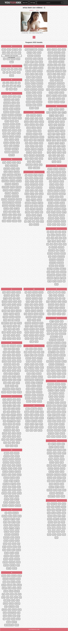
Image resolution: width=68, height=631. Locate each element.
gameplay (51, 121)
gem (63, 155)
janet (9, 304)
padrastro (35, 298)
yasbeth (58, 506)
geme (50, 158)
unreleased (50, 367)
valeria (50, 396)
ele (41, 212)
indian (53, 272)
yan (59, 503)
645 (7, 86)
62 (15, 83)
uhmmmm (49, 327)
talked (53, 313)
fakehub (62, 68)
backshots (5, 205)
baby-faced (10, 174)
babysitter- (7, 193)
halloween (56, 190)
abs (18, 102)
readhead (34, 376)
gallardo (49, 118)
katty (9, 382)
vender (56, 424)
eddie (31, 190)
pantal (34, 317)
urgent (59, 373)
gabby (48, 112)
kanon (19, 361)
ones (8, 618)
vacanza (58, 384)
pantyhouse (35, 323)
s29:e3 (32, 411)
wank (51, 456)
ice (48, 235)
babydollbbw (5, 181)
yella (49, 513)
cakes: (26, 65)
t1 (53, 292)
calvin (33, 77)
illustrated (54, 247)
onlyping (14, 622)
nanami (11, 540)
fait (49, 68)
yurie (58, 531)
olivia (5, 612)
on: (4, 618)
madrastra (17, 471)
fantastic (64, 89)
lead (7, 445)
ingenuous (62, 278)
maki (12, 499)
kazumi (9, 392)
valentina (55, 393)
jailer (18, 298)
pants (34, 320)
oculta (18, 582)
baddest (6, 208)
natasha (6, 556)
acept (19, 118)
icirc (48, 238)
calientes (28, 71)
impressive (60, 262)
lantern (19, 415)
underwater (50, 342)
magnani (17, 480)
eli (25, 221)
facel (63, 52)
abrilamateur (7, 102)
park (42, 332)
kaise (5, 352)
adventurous (15, 152)
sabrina (36, 415)
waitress (57, 447)
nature (18, 562)
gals (54, 118)
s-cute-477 (33, 408)
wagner (53, 444)
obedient (14, 575)
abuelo (17, 105)
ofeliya (3, 585)
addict (18, 133)
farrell (64, 95)
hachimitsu (62, 175)
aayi (19, 96)
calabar (35, 65)
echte (41, 184)
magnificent (6, 484)
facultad (50, 65)
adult (10, 145)
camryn (28, 101)
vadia (55, 387)
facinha (55, 61)
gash (54, 146)
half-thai (50, 190)
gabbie (61, 109)
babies (10, 171)
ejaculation (39, 209)
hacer (63, 172)
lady (4, 405)
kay (17, 386)
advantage (7, 149)
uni (58, 352)
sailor (36, 427)
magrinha (13, 484)
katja (19, 379)
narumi (9, 546)
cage (32, 61)
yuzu (56, 537)
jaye (5, 326)
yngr (59, 516)
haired (61, 181)
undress (49, 346)
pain (31, 304)
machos (18, 462)
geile (54, 155)
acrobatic (12, 127)
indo (58, 272)
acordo (18, 124)
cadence (40, 58)
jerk (9, 335)
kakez (18, 352)
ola (20, 597)
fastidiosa (56, 101)
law (7, 439)
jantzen (16, 307)
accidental (10, 115)
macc (12, 456)
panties (40, 317)
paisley (36, 307)
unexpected (55, 349)
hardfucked (56, 221)
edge (41, 190)
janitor (6, 307)
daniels (41, 137)
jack (4, 292)
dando (34, 130)
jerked (13, 335)
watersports (57, 474)
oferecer (9, 585)
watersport (49, 474)
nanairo (6, 540)
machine (11, 459)
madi (20, 468)
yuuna (59, 534)
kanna (14, 361)
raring (41, 364)
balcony (14, 221)
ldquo (17, 442)
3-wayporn (14, 49)
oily (7, 597)
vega (49, 415)
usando (54, 376)
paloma (30, 313)
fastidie (50, 101)
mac (12, 453)
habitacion (62, 169)
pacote (33, 295)
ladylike (9, 405)
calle (27, 74)
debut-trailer (36, 167)
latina (14, 433)
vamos (51, 399)
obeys (19, 575)
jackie (13, 292)
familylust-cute (59, 80)
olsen (5, 615)
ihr (47, 244)
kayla (13, 389)
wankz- (51, 459)
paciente (35, 292)
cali (30, 68)
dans (31, 140)
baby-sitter (17, 174)
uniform (50, 355)
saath (37, 411)
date (41, 146)
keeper (19, 392)
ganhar (57, 130)
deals (29, 161)
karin (4, 370)
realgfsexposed (39, 379)
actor (9, 130)
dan (37, 124)
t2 (56, 292)
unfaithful (62, 349)
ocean (18, 578)
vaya (59, 408)
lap (8, 418)
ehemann (28, 203)
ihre (51, 244)
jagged (5, 298)
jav (9, 320)
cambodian (39, 83)
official (11, 591)
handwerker (57, 209)
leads (11, 445)
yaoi (48, 506)
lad (10, 402)
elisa (38, 221)
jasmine (18, 317)
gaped (62, 134)
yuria (54, 531)
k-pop (3, 346)
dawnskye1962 (39, 155)
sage (41, 424)
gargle (56, 143)
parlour (41, 335)
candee (39, 105)
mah (19, 484)
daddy (27, 118)
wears (63, 480)
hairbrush (56, 181)
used (63, 376)
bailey (14, 214)
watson (63, 474)
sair (27, 430)
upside (58, 370)
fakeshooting (50, 71)
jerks (14, 338)
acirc (17, 121)
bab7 (4, 162)
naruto (14, 546)
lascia (18, 424)
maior (19, 490)
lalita (13, 408)
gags (57, 115)
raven (37, 370)
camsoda (29, 105)
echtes (27, 187)
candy (36, 108)
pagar (28, 301)
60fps (12, 83)
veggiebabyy (51, 418)
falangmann (58, 71)
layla (5, 442)
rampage (40, 358)
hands (56, 206)
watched (56, 468)
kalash (8, 355)
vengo (56, 433)
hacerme (56, 175)
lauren (13, 436)
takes (57, 304)
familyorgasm (52, 83)
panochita (28, 317)
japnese (17, 313)
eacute (30, 175)
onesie (13, 618)
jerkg (4, 338)
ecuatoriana (39, 187)
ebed (41, 181)
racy (35, 352)
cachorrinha (29, 58)
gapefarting (51, 137)
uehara (55, 324)
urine (64, 373)
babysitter (17, 190)
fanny (48, 89)
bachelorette (15, 196)
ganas (50, 124)
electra (28, 215)
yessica (50, 516)
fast (63, 98)
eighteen (40, 203)
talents (59, 310)
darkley (36, 143)
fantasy (51, 92)
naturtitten (12, 565)
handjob (63, 199)
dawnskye (31, 155)
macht (4, 465)
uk (58, 327)
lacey (18, 399)
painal (35, 304)
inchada (61, 265)
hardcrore (51, 218)
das (37, 146)
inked (56, 284)
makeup (6, 499)
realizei (33, 386)
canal (34, 105)
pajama (27, 310)
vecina (53, 411)
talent (48, 310)
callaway (40, 71)
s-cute (27, 408)
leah (16, 445)
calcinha (41, 65)
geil (50, 155)
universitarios (50, 361)
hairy (57, 184)
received (28, 398)
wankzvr (57, 459)
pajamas (34, 310)
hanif (48, 212)
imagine (62, 250)
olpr (19, 612)
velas (49, 421)
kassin (10, 373)
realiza (28, 386)
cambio (27, 83)
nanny (5, 543)
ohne (12, 594)
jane (20, 301)
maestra (6, 477)
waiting (51, 447)
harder (57, 218)
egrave (39, 196)
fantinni (61, 92)
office (14, 588)
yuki (49, 525)
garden (64, 140)
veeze (63, 411)
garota (49, 146)
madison (5, 471)
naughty (9, 568)
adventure (7, 152)
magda (6, 480)
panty (39, 320)
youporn (31, 10)
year (53, 509)
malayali (5, 505)
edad (27, 190)
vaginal (56, 390)
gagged (64, 112)
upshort (53, 370)
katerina (5, 379)
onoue (16, 625)
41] (8, 69)
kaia (13, 349)
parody (27, 338)
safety (32, 424)
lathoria (4, 433)
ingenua (56, 278)
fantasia (58, 89)
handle (56, 203)
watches (62, 468)
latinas (18, 433)
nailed (13, 522)
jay (15, 323)
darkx (41, 143)
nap (18, 543)
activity (4, 130)
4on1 (14, 72)
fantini (56, 92)
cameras (41, 89)
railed (31, 355)
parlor (36, 335)
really (28, 389)
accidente (4, 118)
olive (9, 609)
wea (49, 480)
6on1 (11, 89)
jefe (14, 329)
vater (54, 408)
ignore (53, 241)
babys (11, 190)
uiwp (55, 327)
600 (7, 83)
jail (14, 298)
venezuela (50, 430)
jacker (8, 292)
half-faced (52, 187)
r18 (27, 349)
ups (48, 370)
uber (62, 321)
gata (59, 146)
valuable (62, 396)
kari (19, 367)
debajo (38, 161)
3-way (9, 49)
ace (10, 118)
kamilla (9, 358)
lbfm (13, 442)
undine (63, 342)
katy (13, 382)
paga (40, 298)
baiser (9, 218)
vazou (63, 408)
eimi (32, 206)
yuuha (49, 534)
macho (12, 462)
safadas (28, 421)
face (59, 49)
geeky (49, 152)
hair (51, 181)
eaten (27, 181)
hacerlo (49, 175)
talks (63, 313)
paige (27, 304)
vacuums (49, 387)
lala (9, 408)
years (64, 509)
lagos (14, 405)
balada (9, 221)
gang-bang (61, 124)
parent (26, 332)
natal (13, 549)
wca (64, 477)
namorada (7, 534)
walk (64, 450)
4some (11, 75)
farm (60, 95)
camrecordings (37, 98)
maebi (13, 474)
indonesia (63, 272)
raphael (39, 361)
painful (40, 304)
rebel (33, 392)
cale (26, 68)
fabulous (54, 49)
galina (61, 115)
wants (56, 462)
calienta (35, 68)
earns (31, 178)
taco (56, 298)
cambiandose (39, 80)
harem (63, 224)
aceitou (14, 118)
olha (17, 606)
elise (42, 221)
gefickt (54, 152)
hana (57, 196)
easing (36, 178)
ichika (52, 235)
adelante (18, 136)
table (50, 295)
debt (40, 164)
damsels (32, 124)
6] (7, 89)
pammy (41, 313)
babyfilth (19, 181)
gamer (57, 121)
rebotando (27, 395)
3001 (4, 52)
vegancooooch (56, 415)
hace (53, 172)
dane (39, 130)
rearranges (38, 389)
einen (41, 206)
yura (64, 528)
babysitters (15, 193)
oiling (3, 597)
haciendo (49, 178)
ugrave (61, 324)
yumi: (54, 528)
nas (19, 546)
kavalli (7, 386)
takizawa (62, 307)
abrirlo (13, 102)
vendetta (62, 424)
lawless (12, 439)
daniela (26, 137)
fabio (49, 49)
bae (10, 211)
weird (64, 490)
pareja (41, 329)
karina (9, 370)
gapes (62, 137)
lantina (3, 418)
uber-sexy (49, 324)
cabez (39, 52)
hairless (52, 184)
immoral (63, 253)
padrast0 (39, 295)
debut (30, 167)
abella (17, 99)
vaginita (62, 390)
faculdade (61, 61)
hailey (64, 178)
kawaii (12, 386)
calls (41, 74)
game (64, 118)
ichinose (58, 235)
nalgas (17, 528)
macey (17, 456)
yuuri (64, 534)
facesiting (55, 55)
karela (9, 367)
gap (54, 134)
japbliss (6, 313)
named (17, 531)
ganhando (51, 130)
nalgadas (11, 528)
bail (18, 211)
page (32, 301)
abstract (12, 105)
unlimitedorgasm (59, 364)
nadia (14, 516)
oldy (6, 606)
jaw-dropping (5, 323)
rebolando (39, 392)
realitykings (39, 382)
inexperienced (51, 275)
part (37, 338)
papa (41, 323)
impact (54, 256)
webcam (56, 484)
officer (19, 588)
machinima (6, 462)
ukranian (49, 330)
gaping (48, 140)
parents (32, 332)
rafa (42, 352)
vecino (58, 411)
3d (4, 58)
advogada (11, 155)
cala (31, 65)
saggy (26, 427)
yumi (49, 528)
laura (9, 436)
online (18, 618)
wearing (58, 480)
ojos (11, 597)
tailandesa (53, 301)
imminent (57, 253)
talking (58, 313)
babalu (9, 162)
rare (37, 364)
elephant (37, 218)
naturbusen (12, 562)
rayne (28, 373)
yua (55, 522)
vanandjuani (51, 402)
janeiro (4, 304)
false (54, 77)
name (12, 531)
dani (40, 134)
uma (64, 330)
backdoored (11, 199)
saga (37, 424)
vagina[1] (51, 390)
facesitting (62, 55)
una (52, 333)
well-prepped (52, 496)
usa (49, 376)
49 (4, 72)
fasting (62, 101)
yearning (58, 509)
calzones (39, 77)
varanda (59, 405)
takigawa (51, 307)
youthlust (63, 519)
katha (10, 379)
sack (32, 418)
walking (49, 453)
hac (48, 172)
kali (13, 355)
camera (27, 89)
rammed (41, 355)
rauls (27, 370)
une (49, 349)
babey (13, 168)
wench (62, 496)
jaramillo (12, 317)
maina (14, 490)
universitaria (60, 358)
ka (7, 346)
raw (41, 370)
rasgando (31, 367)
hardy (54, 224)
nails (18, 522)
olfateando (11, 606)
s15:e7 (26, 411)
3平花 (11, 61)
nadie (19, 516)
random (34, 361)
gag (59, 112)
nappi (4, 546)
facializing (62, 58)
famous (59, 86)
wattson (50, 477)
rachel (30, 352)
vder (49, 411)
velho (54, 421)
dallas (31, 121)
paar (30, 292)
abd (13, 99)
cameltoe (39, 86)
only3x (8, 622)
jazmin (14, 326)
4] (7, 72)
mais (9, 493)
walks (54, 453)
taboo (55, 295)
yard (53, 506)
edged (26, 193)
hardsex (63, 221)
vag (59, 387)
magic (11, 480)
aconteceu (6, 124)
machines (17, 459)
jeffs (18, 329)
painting (27, 307)
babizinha (16, 171)
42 (12, 69)
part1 (36, 341)
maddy (10, 468)
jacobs (18, 292)
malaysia (11, 505)
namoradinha (15, 534)
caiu (36, 61)
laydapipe (18, 439)
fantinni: (49, 95)
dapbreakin (40, 140)
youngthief (56, 519)
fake (57, 68)
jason (5, 320)
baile (10, 214)
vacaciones (50, 384)
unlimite (64, 361)
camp (40, 95)
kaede (19, 346)
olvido (9, 615)
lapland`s (19, 418)
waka (62, 447)
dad (28, 115)
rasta (42, 367)
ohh (8, 594)
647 (11, 86)
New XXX (25, 2)
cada (35, 58)
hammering (62, 193)
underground (53, 339)
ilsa (57, 250)
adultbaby (16, 145)
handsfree (62, 206)
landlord (13, 411)
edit (36, 193)
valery (56, 396)
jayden (19, 323)
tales (64, 310)
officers (6, 591)
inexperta (58, 275)
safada (41, 418)
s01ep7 (40, 408)
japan (13, 310)
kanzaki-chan (7, 364)
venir (48, 436)
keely (14, 392)
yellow (53, 513)
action (17, 127)
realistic (28, 382)
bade (11, 208)
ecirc (33, 187)
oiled (19, 594)
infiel (64, 275)
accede (12, 112)
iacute (52, 232)
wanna (62, 459)
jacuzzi (13, 295)
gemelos (56, 158)
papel (31, 326)
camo (35, 95)
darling (32, 146)
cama (27, 80)
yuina (63, 522)
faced (64, 49)
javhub (17, 320)
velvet (59, 421)
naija (5, 522)
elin (33, 221)
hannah (59, 212)
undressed (55, 346)
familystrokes (61, 83)
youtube (50, 522)
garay (54, 140)
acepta (6, 121)
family (52, 80)
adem (6, 139)
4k (10, 72)
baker (4, 221)
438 (20, 69)
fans (53, 89)
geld (58, 155)
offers (9, 588)
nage (18, 519)
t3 (59, 292)
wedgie (57, 487)
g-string (56, 109)
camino (39, 92)
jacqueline (6, 295)
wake (54, 450)
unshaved (57, 367)
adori (18, 142)
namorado (6, 537)
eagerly (40, 175)
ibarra (64, 232)
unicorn (62, 352)
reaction (28, 376)
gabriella (54, 112)
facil (50, 61)
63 (19, 83)
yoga (63, 516)
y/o (48, 503)
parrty (32, 338)
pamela (36, 313)
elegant (39, 215)
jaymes (9, 326)
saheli (31, 427)
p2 (26, 292)
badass (18, 205)
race (26, 352)
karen (14, 367)
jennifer (9, 332)
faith (53, 68)
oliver (19, 609)
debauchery (29, 164)
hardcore (62, 215)
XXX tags (32, 2)
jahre (10, 298)
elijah (29, 221)
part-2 (31, 341)
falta (59, 77)
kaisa (17, 349)
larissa (9, 424)
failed (55, 65)
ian (56, 232)
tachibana (61, 295)
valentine (61, 393)
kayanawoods (6, 389)
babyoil (12, 187)
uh (65, 324)
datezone (34, 149)
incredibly (63, 268)
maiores (4, 493)
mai (9, 487)
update (63, 367)
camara (32, 80)
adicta (16, 139)
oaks (9, 575)
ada (9, 133)
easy (41, 178)
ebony (27, 184)
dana (41, 124)
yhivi (55, 516)
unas (56, 333)
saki (35, 430)
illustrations (51, 250)
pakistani (40, 310)
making (16, 499)
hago (59, 178)
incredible (56, 268)
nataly (16, 553)
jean (5, 329)
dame (36, 121)
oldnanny (17, 603)
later (13, 430)
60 (4, 83)
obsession (12, 578)
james (10, 301)
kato (5, 382)
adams (13, 133)
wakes (59, 450)
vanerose (63, 402)
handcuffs (57, 199)
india (48, 272)
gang (55, 124)
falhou (63, 74)
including (50, 268)
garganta (51, 143)
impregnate (52, 259)
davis (26, 155)
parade (26, 329)
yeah (49, 509)
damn (26, 124)
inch (56, 265)
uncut (61, 336)
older (18, 600)
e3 (26, 175)
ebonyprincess (34, 184)
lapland (13, 418)
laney (3, 415)
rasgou (37, 367)
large (18, 421)
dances (39, 127)
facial (50, 58)
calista (34, 71)
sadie (36, 418)
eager (35, 175)
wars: (59, 465)
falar (64, 71)
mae (9, 474)
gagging (52, 115)
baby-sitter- (5, 178)
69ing (18, 86)
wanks (61, 456)
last (17, 427)
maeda (19, 474)
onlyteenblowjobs (9, 625)
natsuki (5, 559)
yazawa (63, 506)
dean (33, 161)
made (15, 468)
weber (61, 484)
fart (49, 98)
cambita (33, 83)
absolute (6, 105)
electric (34, 215)
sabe (42, 411)
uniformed (62, 355)
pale (26, 313)
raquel (32, 364)
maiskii (19, 493)
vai (50, 393)
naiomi (5, 525)
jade (18, 295)
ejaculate (33, 209)
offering (4, 588)
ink (64, 281)
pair (32, 307)
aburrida (6, 109)
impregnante (61, 256)
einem (36, 206)
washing (50, 468)
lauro (19, 436)
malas (17, 502)
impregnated (60, 259)
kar (18, 364)
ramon (34, 358)
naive (10, 525)
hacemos (58, 172)
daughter (40, 149)
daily (37, 118)
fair (59, 65)
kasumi (5, 376)
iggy (49, 241)
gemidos (62, 158)
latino (4, 436)
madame (4, 468)
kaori (14, 364)
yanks (63, 503)
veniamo (62, 433)
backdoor (4, 199)
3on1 (8, 58)
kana (14, 358)
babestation (7, 168)
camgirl (28, 92)
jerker (18, 335)
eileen (27, 206)
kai (9, 349)
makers (11, 496)
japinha (11, 313)
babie (5, 171)
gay (54, 149)
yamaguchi (53, 503)
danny (26, 140)
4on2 (18, 72)
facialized (55, 58)
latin (9, 433)
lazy (9, 442)
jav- (13, 320)
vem (64, 421)
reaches (39, 373)
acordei (12, 124)
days (36, 158)
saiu (31, 430)
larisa (5, 424)
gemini (54, 161)
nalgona (6, 531)
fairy (64, 65)
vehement (58, 418)
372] (19, 52)
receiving (40, 398)
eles (42, 218)
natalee (18, 549)
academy (6, 112)
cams (33, 101)
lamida (17, 408)
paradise (32, 329)
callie (36, 74)
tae (60, 298)
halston (63, 190)
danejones (29, 134)
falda (54, 74)
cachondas (37, 55)
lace (14, 399)
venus (64, 436)
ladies (14, 402)
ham (49, 193)
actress (14, 130)
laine (5, 408)
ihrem (55, 244)
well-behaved (59, 493)
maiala (13, 487)
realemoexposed (29, 379)
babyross (6, 190)
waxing (59, 477)
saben (26, 415)
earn (27, 178)
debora (35, 164)
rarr (26, 367)
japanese (18, 310)
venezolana (61, 427)
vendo (50, 427)
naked (5, 528)
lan (4, 411)
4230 (16, 69)
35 (15, 52)
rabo (35, 349)
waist (59, 444)
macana (17, 453)
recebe (34, 395)
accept (17, 112)
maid (19, 487)
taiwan (64, 301)
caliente (41, 68)
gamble (59, 118)
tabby (63, 292)
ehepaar (34, 203)
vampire (57, 399)
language (13, 415)
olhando (4, 609)
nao (10, 543)
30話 (8, 52)
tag (63, 298)
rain (36, 355)
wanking (56, 456)
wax (55, 477)
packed (41, 292)
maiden (4, 490)
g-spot (50, 109)
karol (19, 370)
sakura (40, 430)
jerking (9, 338)
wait (63, 444)
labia (4, 399)
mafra (17, 477)
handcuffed (50, 199)
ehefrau (39, 199)
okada (16, 597)
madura (4, 474)
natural (11, 559)
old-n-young (7, 600)
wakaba (49, 450)
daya (27, 158)
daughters (29, 152)
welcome (52, 493)
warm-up (50, 465)
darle (27, 146)
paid (40, 301)
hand (61, 196)
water (57, 471)
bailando (5, 214)
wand (59, 453)
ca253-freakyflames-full (31, 49)
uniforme (56, 355)
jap (8, 310)
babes (7, 165)
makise (5, 502)
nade (10, 516)
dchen (40, 158)
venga (63, 430)
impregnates (53, 262)
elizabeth (36, 224)
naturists (6, 565)
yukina (53, 525)
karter (5, 373)
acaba (11, 109)
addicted (5, 136)
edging (32, 193)
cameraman (33, 89)
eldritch (37, 212)
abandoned (7, 99)
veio (64, 418)
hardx (49, 224)
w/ (49, 444)
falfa (59, 74)
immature (50, 253)
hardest (62, 218)
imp (50, 256)
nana (12, 537)
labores (9, 399)
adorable (12, 142)
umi (48, 333)
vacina (63, 384)
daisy (41, 118)
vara (54, 405)
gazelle (59, 149)
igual (63, 241)
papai (27, 326)
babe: (18, 162)
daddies (39, 115)
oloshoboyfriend (12, 612)
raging (26, 355)
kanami (4, 361)
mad (14, 465)
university (58, 361)
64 (3, 86)
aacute (4, 96)
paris (37, 332)
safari (27, 424)
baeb (14, 211)
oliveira (14, 609)
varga (64, 405)
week (62, 487)
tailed (59, 301)
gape (58, 134)
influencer (50, 278)
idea (52, 238)
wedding (51, 487)
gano (50, 134)
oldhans (5, 603)
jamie (15, 301)
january (4, 310)
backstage (12, 205)
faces (49, 55)
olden (13, 600)
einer (27, 209)
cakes (40, 61)
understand (60, 339)
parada (40, 326)
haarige (50, 169)
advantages (15, 149)
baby (4, 174)
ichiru (63, 235)
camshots (39, 101)
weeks (55, 490)
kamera (18, 355)
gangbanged (60, 127)
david (35, 152)
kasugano (16, 373)
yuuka (54, 534)
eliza (31, 224)
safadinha (34, 421)
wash (64, 465)
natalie (11, 553)
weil (60, 490)
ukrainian (63, 327)
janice (19, 304)
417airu (4, 69)
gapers (57, 137)
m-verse (6, 453)
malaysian (17, 505)
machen (5, 459)
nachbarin (15, 513)
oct (8, 582)
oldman (11, 603)
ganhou (62, 130)
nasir (4, 549)
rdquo (33, 373)
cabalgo (29, 52)
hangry (63, 209)
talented (54, 310)
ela (32, 212)
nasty (9, 549)
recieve (39, 401)
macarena (6, 456)
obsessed (5, 578)
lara (4, 421)
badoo (5, 211)
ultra (60, 330)
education (33, 196)
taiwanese (51, 304)
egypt (28, 199)
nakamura (16, 525)
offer (14, 585)
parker (26, 335)
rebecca (28, 392)
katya (18, 382)
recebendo (40, 395)
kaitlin (13, 352)
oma (14, 615)
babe (14, 162)
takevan (62, 304)
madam (18, 465)
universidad (52, 358)
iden (57, 238)
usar (59, 376)
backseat (18, 202)
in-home (51, 265)
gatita (63, 146)
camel (33, 86)
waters (61, 471)
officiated (17, 591)
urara (49, 373)
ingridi (54, 281)
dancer (33, 127)
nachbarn (4, 516)
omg (18, 615)
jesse (18, 338)
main (9, 490)
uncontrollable (54, 336)
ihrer (65, 244)
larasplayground (11, 421)
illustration (61, 247)
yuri (49, 531)
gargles (62, 143)
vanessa (49, 405)
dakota (26, 121)
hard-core (55, 215)
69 (14, 86)
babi (18, 168)
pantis (29, 320)
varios (49, 408)
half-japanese (60, 187)
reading (40, 376)
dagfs (32, 118)
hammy (52, 196)
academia (17, 109)
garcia (58, 140)
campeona (29, 98)
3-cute (3, 49)
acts (19, 130)
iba (59, 232)
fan (63, 86)
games (62, 121)
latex (18, 430)
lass (13, 427)
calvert (28, 77)
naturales (17, 559)
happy (64, 212)
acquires (6, 127)
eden (36, 190)
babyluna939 (6, 187)
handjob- (51, 203)
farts (54, 98)
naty (18, 565)
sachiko (27, 418)
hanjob (53, 212)
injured (59, 281)
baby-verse (12, 178)
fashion (58, 98)
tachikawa (50, 298)
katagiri (14, 376)
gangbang (52, 127)
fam (63, 77)
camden (28, 86)
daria (31, 143)
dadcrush (33, 115)
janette (14, 304)
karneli (14, 370)
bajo (18, 218)
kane (9, 361)
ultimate (55, 330)
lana (8, 411)
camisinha (29, 95)
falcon (49, 74)
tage (48, 301)
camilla (34, 92)
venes (55, 427)
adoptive (6, 142)
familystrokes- (52, 86)
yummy (59, 528)
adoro (6, 145)
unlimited (51, 364)
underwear (57, 342)
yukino (58, 525)
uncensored (62, 333)
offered (19, 585)
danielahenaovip (34, 137)
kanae (18, 358)
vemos (50, 424)
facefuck (51, 52)
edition (41, 193)
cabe (34, 52)
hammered (54, 193)
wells (58, 496)
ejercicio (28, 212)
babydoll (19, 178)
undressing (63, 346)
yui (59, 522)
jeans (9, 329)
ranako (28, 361)
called (31, 74)
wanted (51, 462)
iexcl (64, 238)
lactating (5, 402)
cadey (27, 61)
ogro (4, 594)
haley (61, 184)
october (13, 582)
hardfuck (50, 221)
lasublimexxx (7, 430)
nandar (17, 540)
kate (19, 376)
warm (61, 462)
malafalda (12, 502)
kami (4, 358)
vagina (63, 387)
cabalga (40, 49)
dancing (29, 130)
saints (41, 427)
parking (31, 335)
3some (13, 58)
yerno (63, 513)
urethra (54, 373)
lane (18, 411)
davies (39, 152)
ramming (28, 358)
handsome (49, 209)
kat (9, 376)
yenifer (58, 513)
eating (32, 181)
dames (41, 121)
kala (4, 355)
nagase (13, 519)
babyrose (18, 187)
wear (53, 480)
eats (37, 181)
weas (51, 484)
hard (50, 215)
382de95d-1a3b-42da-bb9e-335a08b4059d (11, 56)
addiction (11, 136)
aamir (9, 96)
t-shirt (49, 292)
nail (9, 522)
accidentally (18, 115)
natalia (6, 553)
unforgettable (52, 352)
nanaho (17, 537)
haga (55, 178)
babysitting (7, 196)
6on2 (15, 89)
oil (15, 594)
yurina (62, 531)
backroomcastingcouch (8, 202)
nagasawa (6, 519)
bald (20, 221)
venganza (51, 433)
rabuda (40, 349)
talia (49, 313)
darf (27, 143)
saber (31, 415)
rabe (31, 349)
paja (42, 307)
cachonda (30, 55)
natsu (11, 556)
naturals (5, 562)
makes (16, 496)
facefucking (57, 52)
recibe (34, 401)
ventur (53, 436)
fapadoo (55, 95)
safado (40, 421)
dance (28, 127)
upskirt (63, 370)
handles (62, 203)
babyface (12, 181)
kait (9, 352)
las (14, 424)
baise (5, 218)
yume (63, 525)
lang (8, 415)
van (62, 399)
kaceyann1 (13, 346)
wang (64, 453)
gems (59, 161)
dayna (31, 158)
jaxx (11, 323)
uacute (56, 321)
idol (60, 238)
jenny (14, 332)
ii (49, 247)
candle (31, 108)
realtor (32, 389)
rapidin (27, 364)
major (6, 496)
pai (36, 301)
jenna (3, 332)
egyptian (34, 199)
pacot (28, 295)
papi (36, 326)
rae (38, 352)
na (6, 513)
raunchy (32, 370)
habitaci (56, 169)
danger (35, 134)
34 (12, 52)
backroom (18, 199)
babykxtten (15, 184)
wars (55, 465)
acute (4, 133)
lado (19, 402)
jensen (19, 332)
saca (42, 415)
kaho (5, 349)
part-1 (41, 338)
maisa (14, 493)
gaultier (50, 149)
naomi (14, 543)
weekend (49, 490)
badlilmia (17, 208)
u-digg (51, 321)
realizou (39, 386)
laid (19, 405)
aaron (14, 96)
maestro (12, 477)
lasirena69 (7, 427)
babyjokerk (8, 184)
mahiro (4, 487)
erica (37, 10)
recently (29, 401)
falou (50, 77)
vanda (57, 402)
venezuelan (57, 430)
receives (34, 398)
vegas (63, 415)
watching (51, 471)
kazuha (4, 392)
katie (15, 379)
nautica (14, 568)
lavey (3, 439)
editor (28, 196)
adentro (11, 139)
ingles (49, 281)
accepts (4, 115)
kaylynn (18, 389)
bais (19, 214)
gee (64, 149)
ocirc (4, 582)
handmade (50, 206)
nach (10, 513)
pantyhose (28, 323)
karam (4, 367)
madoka (11, 471)
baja (14, 218)
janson (11, 307)
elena (31, 218)
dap (35, 140)
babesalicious (14, 165)
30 (20, 49)
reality (33, 382)
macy (9, 465)
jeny (5, 335)
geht (64, 152)
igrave (58, 241)
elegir (26, 218)
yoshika (50, 519)
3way (18, 58)
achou (12, 121)
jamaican (5, 301)
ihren (60, 244)
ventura (58, 436)
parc (37, 329)
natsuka (17, 556)
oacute (3, 575)
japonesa (5, 317)
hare (59, 224)
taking (56, 307)
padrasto (28, 298)
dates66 (27, 149)
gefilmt (59, 152)
